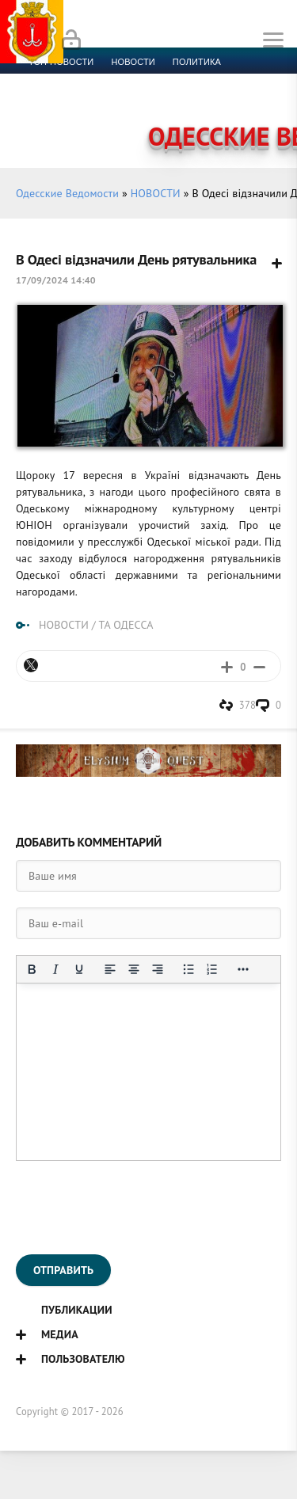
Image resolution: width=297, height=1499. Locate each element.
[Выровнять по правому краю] (157, 969)
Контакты (95, 119)
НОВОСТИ (156, 193)
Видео (257, 100)
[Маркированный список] (188, 969)
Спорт (175, 81)
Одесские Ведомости (67, 193)
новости (132, 62)
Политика (197, 62)
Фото (41, 119)
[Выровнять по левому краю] (110, 969)
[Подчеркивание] (79, 969)
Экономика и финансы (86, 81)
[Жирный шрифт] (32, 969)
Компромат (196, 100)
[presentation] (136, 1207)
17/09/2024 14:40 (56, 280)
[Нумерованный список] (212, 969)
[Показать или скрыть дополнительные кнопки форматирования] (243, 969)
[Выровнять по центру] (134, 969)
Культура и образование (89, 100)
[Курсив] (55, 969)
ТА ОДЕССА (125, 625)
